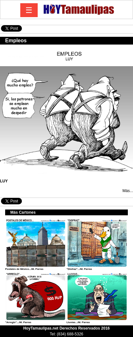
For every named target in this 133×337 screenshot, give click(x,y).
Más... (127, 191)
